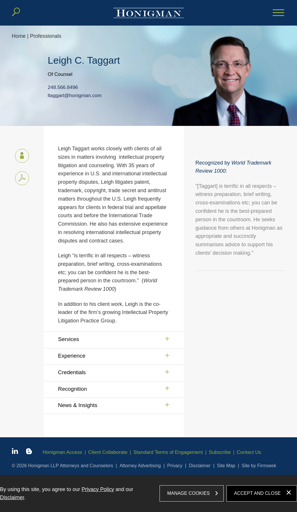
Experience (72, 356)
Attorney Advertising (140, 465)
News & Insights (77, 405)
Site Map (226, 465)
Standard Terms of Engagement (168, 452)
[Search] (16, 12)
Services (68, 339)
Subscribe (220, 452)
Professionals (45, 36)
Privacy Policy (98, 489)
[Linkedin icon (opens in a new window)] (15, 452)
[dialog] (148, 493)
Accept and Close (257, 493)
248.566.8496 (63, 87)
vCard (19, 154)
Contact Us (249, 452)
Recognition (72, 389)
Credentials (72, 372)
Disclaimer (200, 465)
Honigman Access (62, 452)
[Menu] (278, 13)
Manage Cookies (188, 493)
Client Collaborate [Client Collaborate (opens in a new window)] (107, 452)
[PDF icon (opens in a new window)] (22, 178)
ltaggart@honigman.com (75, 95)
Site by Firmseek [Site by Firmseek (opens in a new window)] (259, 465)
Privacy (174, 465)
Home (19, 36)
